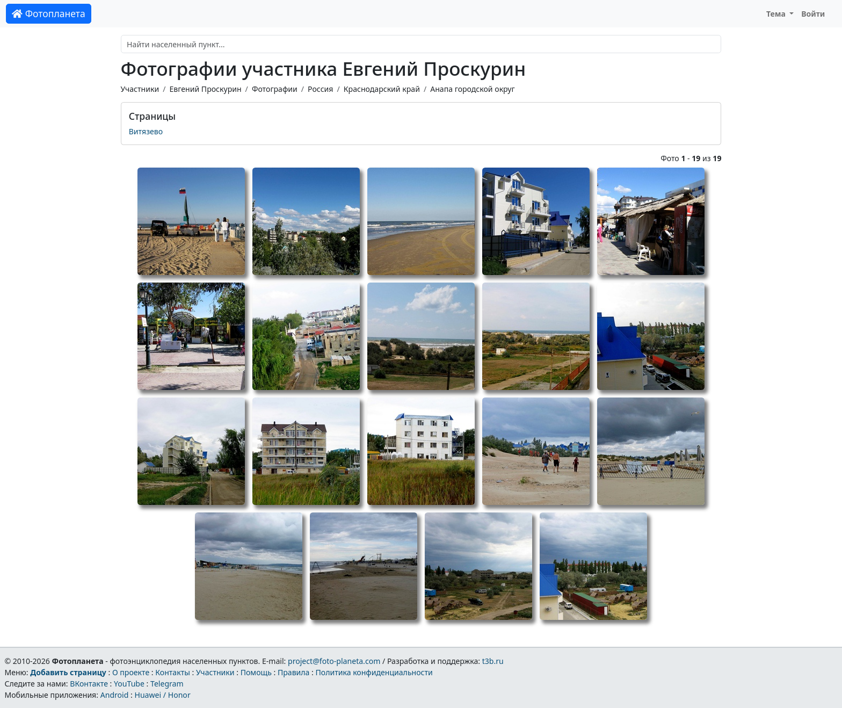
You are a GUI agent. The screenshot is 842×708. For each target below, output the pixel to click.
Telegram (167, 683)
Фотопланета (48, 13)
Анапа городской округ (472, 89)
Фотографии (274, 89)
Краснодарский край (382, 89)
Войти (813, 14)
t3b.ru (493, 661)
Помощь (256, 672)
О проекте (130, 672)
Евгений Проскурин (205, 89)
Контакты (172, 672)
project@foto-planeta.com (334, 661)
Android (114, 695)
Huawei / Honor (162, 695)
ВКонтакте (89, 683)
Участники (140, 89)
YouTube (129, 683)
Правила (293, 672)
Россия (320, 89)
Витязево (146, 131)
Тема (777, 14)
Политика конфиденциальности (374, 672)
